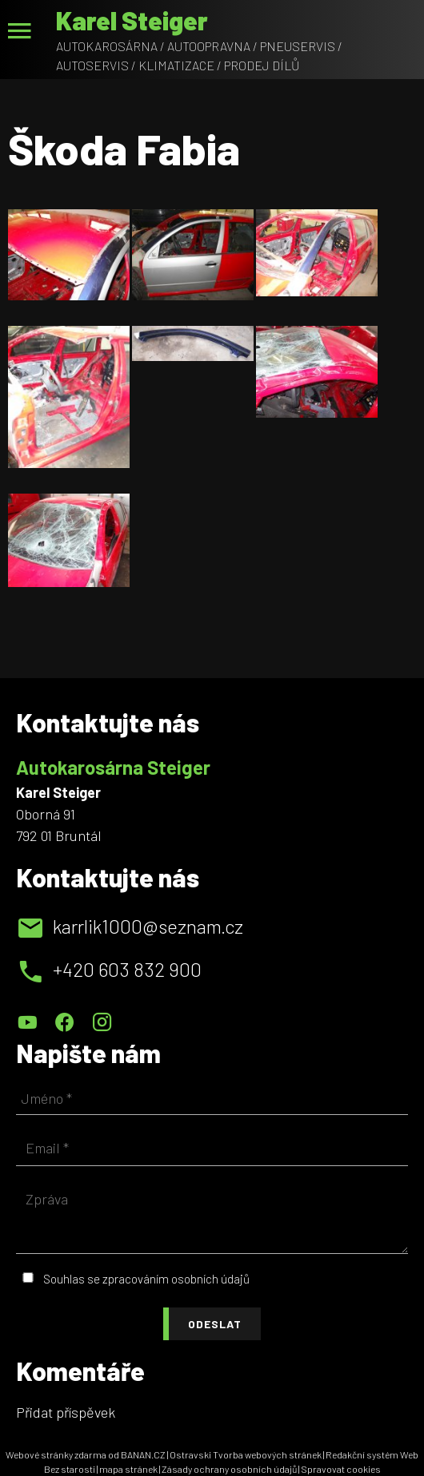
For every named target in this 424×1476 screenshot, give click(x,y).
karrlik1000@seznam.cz (148, 926)
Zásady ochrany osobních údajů (229, 1468)
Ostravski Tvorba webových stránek (246, 1454)
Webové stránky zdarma (56, 1454)
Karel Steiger (132, 20)
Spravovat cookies (341, 1468)
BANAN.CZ (143, 1454)
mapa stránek (128, 1468)
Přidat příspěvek (65, 1412)
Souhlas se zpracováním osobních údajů (146, 1279)
